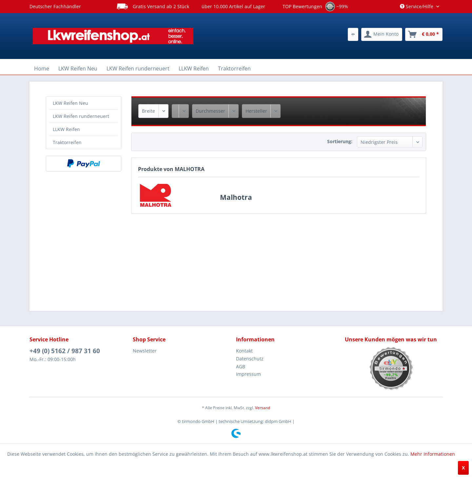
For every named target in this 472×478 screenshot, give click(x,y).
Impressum (248, 374)
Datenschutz (250, 358)
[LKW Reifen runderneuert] (138, 68)
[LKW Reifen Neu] (78, 68)
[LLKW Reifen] (193, 68)
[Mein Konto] (381, 34)
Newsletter (145, 351)
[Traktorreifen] (234, 68)
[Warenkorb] (423, 34)
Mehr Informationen (432, 454)
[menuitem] (353, 34)
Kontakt (244, 351)
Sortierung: (339, 141)
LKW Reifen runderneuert (81, 116)
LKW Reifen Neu (70, 103)
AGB (240, 366)
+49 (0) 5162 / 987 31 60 (65, 351)
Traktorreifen (67, 142)
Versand (262, 408)
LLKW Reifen (66, 129)
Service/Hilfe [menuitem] (417, 6)
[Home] (42, 68)
